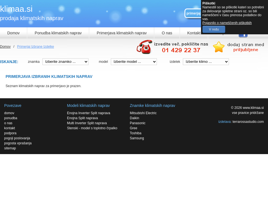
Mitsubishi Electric (143, 113)
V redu (214, 29)
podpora (10, 133)
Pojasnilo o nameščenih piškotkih (227, 23)
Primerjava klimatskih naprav (122, 33)
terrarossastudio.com (248, 122)
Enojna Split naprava (82, 118)
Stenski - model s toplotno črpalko (92, 128)
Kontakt (193, 33)
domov (9, 113)
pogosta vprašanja (18, 143)
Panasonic (137, 123)
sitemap (10, 148)
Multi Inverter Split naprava (87, 123)
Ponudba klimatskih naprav (58, 33)
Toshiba (135, 133)
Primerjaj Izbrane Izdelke (35, 47)
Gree (133, 128)
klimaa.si (16, 8)
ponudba (10, 118)
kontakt (9, 128)
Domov (13, 33)
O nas (167, 33)
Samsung (137, 138)
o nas (8, 123)
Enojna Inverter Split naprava (88, 113)
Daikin (134, 118)
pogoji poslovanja (17, 138)
